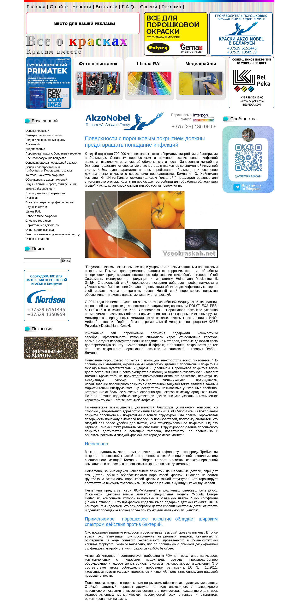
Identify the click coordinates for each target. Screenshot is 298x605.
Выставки (107, 6)
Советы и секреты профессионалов (49, 202)
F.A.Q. (129, 6)
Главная (36, 6)
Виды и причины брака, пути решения (51, 184)
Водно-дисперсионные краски (45, 139)
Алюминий (32, 144)
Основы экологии (37, 238)
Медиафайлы (200, 63)
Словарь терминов (38, 220)
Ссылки (148, 6)
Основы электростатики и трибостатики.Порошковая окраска (48, 168)
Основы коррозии (37, 130)
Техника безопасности (40, 188)
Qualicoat (31, 197)
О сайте (59, 6)
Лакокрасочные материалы (43, 135)
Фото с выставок (98, 63)
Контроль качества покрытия (44, 175)
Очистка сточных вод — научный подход (52, 234)
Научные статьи (36, 207)
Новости (81, 6)
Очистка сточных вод (39, 229)
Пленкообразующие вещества (45, 158)
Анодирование (35, 149)
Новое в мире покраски (41, 216)
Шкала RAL (149, 63)
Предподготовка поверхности (45, 193)
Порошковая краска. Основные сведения (53, 153)
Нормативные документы (42, 225)
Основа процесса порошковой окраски (51, 162)
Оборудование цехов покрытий (46, 179)
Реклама (171, 6)
